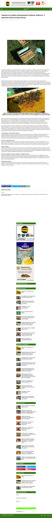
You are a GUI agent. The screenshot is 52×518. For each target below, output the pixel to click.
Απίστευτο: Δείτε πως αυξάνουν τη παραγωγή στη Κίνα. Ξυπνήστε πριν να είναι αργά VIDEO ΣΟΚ (28, 434)
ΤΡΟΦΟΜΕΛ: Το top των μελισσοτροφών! (25, 307)
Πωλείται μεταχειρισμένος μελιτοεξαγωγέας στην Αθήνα (26, 339)
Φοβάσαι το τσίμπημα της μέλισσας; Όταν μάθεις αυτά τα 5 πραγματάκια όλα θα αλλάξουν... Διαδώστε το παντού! (28, 440)
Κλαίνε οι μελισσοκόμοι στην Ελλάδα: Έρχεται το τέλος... (28, 328)
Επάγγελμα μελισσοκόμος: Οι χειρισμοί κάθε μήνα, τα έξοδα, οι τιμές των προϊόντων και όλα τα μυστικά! (28, 323)
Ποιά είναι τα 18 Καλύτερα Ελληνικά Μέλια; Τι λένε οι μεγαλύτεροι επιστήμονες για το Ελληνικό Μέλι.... (28, 452)
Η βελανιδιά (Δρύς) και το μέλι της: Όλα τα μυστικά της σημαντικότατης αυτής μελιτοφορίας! (28, 364)
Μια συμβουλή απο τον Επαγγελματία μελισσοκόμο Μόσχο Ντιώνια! (28, 297)
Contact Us (49, 515)
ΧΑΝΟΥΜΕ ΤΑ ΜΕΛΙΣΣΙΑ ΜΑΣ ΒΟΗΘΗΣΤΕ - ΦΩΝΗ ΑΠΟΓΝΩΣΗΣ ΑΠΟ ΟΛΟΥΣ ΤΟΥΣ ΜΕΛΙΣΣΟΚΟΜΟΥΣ (28, 411)
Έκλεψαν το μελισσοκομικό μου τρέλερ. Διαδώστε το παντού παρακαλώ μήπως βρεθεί (28, 458)
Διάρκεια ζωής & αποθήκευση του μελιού (27, 292)
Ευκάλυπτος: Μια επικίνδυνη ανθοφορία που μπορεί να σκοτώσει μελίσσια (27, 387)
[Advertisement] (26, 30)
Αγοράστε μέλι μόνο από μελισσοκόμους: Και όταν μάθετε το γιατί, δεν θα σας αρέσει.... (27, 417)
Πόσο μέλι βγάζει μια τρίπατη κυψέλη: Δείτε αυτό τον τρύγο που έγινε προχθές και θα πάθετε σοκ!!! (28, 334)
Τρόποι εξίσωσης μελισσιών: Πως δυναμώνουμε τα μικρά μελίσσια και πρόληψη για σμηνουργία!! (27, 369)
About (45, 515)
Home (42, 515)
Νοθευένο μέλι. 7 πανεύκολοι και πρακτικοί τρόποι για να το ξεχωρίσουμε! (27, 423)
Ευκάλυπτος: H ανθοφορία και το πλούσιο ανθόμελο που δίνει (27, 381)
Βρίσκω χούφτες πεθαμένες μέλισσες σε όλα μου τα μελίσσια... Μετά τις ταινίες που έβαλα (28, 317)
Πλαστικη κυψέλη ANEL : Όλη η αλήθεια (27, 312)
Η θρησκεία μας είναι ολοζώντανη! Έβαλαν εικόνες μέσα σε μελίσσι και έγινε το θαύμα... (27, 302)
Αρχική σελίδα (3, 12)
